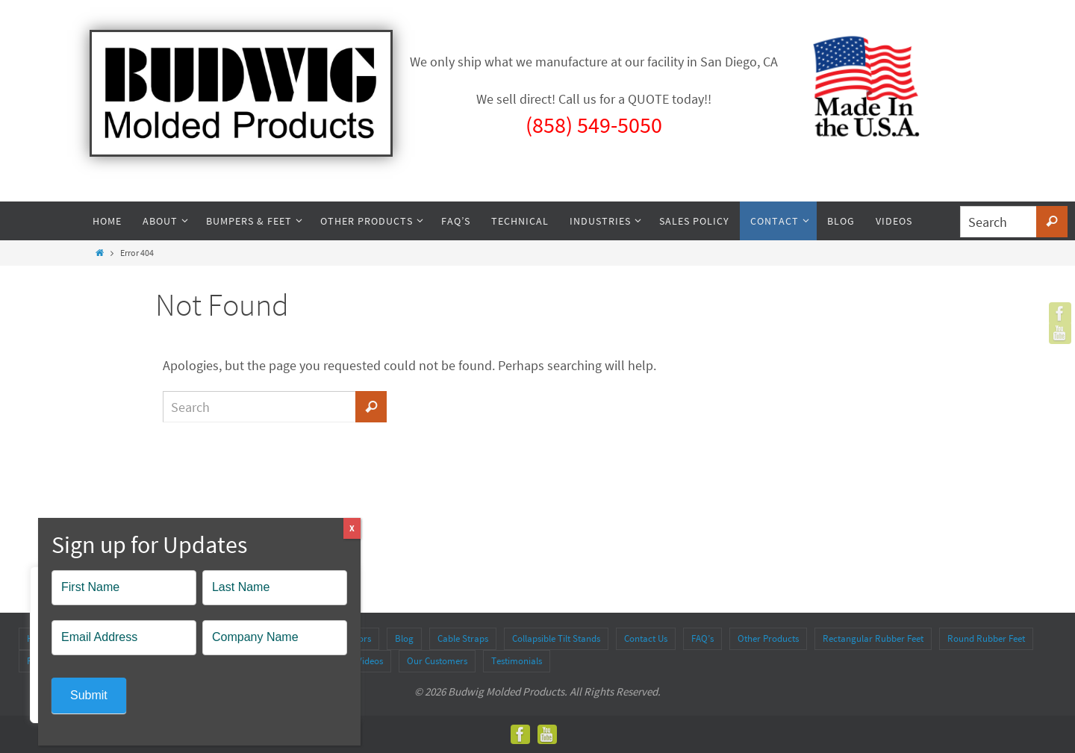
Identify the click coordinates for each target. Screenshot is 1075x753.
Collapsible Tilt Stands (556, 638)
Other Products (768, 638)
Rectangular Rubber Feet (873, 638)
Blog (404, 638)
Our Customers (437, 660)
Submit (89, 695)
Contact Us (645, 638)
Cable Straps (462, 638)
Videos (370, 660)
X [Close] (352, 528)
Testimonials (516, 660)
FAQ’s (702, 638)
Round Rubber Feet (986, 638)
